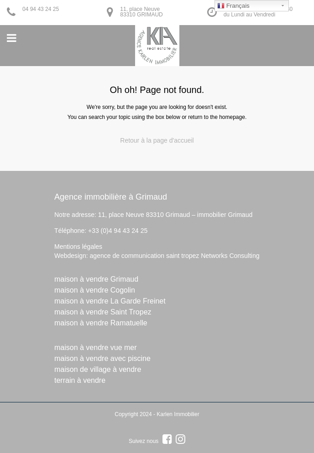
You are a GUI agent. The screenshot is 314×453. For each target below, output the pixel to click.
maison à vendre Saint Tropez (103, 312)
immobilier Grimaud (224, 214)
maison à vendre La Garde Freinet (110, 301)
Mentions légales (78, 246)
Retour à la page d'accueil (157, 140)
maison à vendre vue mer (95, 347)
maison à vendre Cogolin (94, 290)
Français (233, 6)
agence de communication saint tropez (144, 255)
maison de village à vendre (97, 369)
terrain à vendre (79, 380)
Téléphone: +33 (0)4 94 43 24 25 (100, 230)
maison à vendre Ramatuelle (100, 323)
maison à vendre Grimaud (96, 279)
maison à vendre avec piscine (102, 358)
